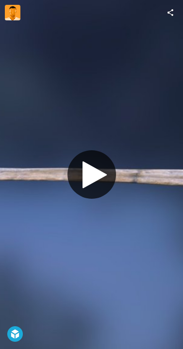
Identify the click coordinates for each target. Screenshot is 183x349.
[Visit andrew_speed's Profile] (12, 12)
